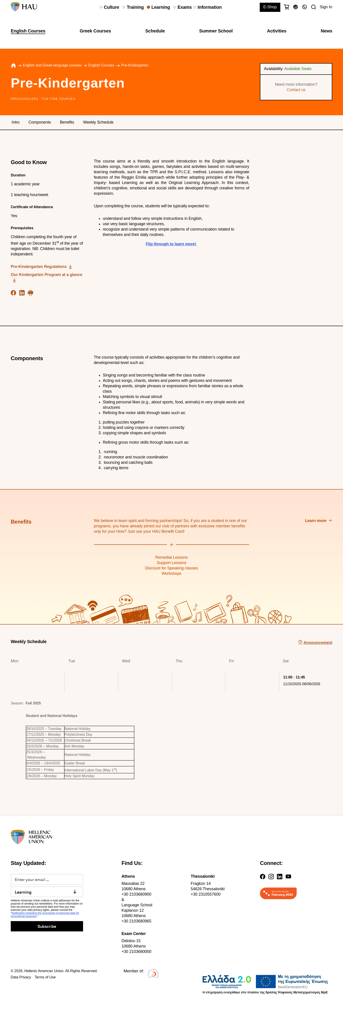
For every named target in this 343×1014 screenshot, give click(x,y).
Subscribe (47, 926)
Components (39, 122)
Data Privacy (21, 977)
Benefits (67, 122)
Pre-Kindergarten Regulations (39, 266)
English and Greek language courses (52, 65)
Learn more (315, 520)
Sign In (326, 7)
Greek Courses (95, 30)
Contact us (296, 90)
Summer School (216, 30)
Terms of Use (45, 977)
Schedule (155, 30)
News (326, 30)
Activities (276, 30)
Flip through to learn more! (171, 244)
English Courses (28, 30)
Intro (15, 122)
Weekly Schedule (98, 122)
